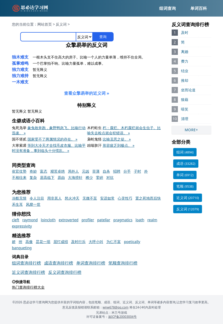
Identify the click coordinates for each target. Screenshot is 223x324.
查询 (103, 36)
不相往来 (19, 177)
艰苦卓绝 (57, 171)
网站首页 (44, 24)
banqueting (22, 247)
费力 (184, 61)
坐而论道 (188, 89)
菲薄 (96, 171)
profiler (87, 219)
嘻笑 (184, 109)
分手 (127, 171)
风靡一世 (33, 204)
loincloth (48, 219)
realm (152, 219)
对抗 (110, 177)
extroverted (68, 219)
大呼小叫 (96, 241)
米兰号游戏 (119, 312)
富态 (43, 171)
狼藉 (184, 99)
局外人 (73, 171)
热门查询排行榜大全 (28, 287)
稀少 (89, 177)
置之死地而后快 (148, 198)
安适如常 (107, 198)
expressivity (22, 226)
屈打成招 (60, 241)
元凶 (85, 171)
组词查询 (167, 8)
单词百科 (198, 8)
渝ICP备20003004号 (122, 316)
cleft (15, 219)
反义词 (61, 24)
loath (140, 219)
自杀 (106, 171)
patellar (103, 219)
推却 (184, 80)
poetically (132, 241)
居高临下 (47, 177)
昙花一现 (43, 241)
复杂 (33, 177)
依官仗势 (19, 171)
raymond (30, 219)
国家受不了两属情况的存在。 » (52, 139)
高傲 (29, 241)
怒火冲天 (72, 198)
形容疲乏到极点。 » (119, 145)
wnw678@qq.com (116, 307)
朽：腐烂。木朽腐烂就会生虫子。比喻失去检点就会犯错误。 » (124, 130)
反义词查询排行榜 (64, 272)
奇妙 (33, 171)
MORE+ (191, 129)
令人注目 (37, 198)
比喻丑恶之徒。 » (117, 139)
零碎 (99, 177)
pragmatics (123, 219)
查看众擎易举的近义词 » (86, 93)
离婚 (184, 51)
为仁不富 (113, 241)
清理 (184, 118)
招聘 (116, 171)
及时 (184, 32)
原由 (61, 177)
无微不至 (89, 198)
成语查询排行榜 (58, 263)
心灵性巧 (125, 198)
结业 (184, 70)
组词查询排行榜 (26, 263)
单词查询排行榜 (90, 263)
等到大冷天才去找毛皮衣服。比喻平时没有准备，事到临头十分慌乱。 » (49, 148)
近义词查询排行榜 (28, 272)
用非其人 (54, 198)
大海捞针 (75, 177)
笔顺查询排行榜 (122, 263)
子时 (137, 171)
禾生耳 (17, 204)
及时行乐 (78, 241)
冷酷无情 (19, 198)
